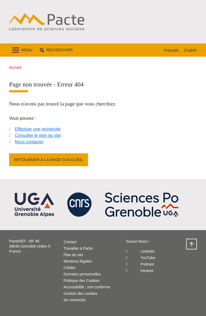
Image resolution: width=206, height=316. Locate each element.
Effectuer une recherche (37, 129)
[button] (56, 50)
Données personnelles (82, 274)
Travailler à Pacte (78, 248)
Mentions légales (78, 261)
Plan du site (73, 255)
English (190, 50)
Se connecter (75, 300)
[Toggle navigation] (22, 50)
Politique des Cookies (82, 280)
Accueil (15, 67)
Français (171, 50)
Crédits (69, 268)
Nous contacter (29, 142)
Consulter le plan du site (38, 135)
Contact (70, 242)
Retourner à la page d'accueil (48, 159)
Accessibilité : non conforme (87, 287)
